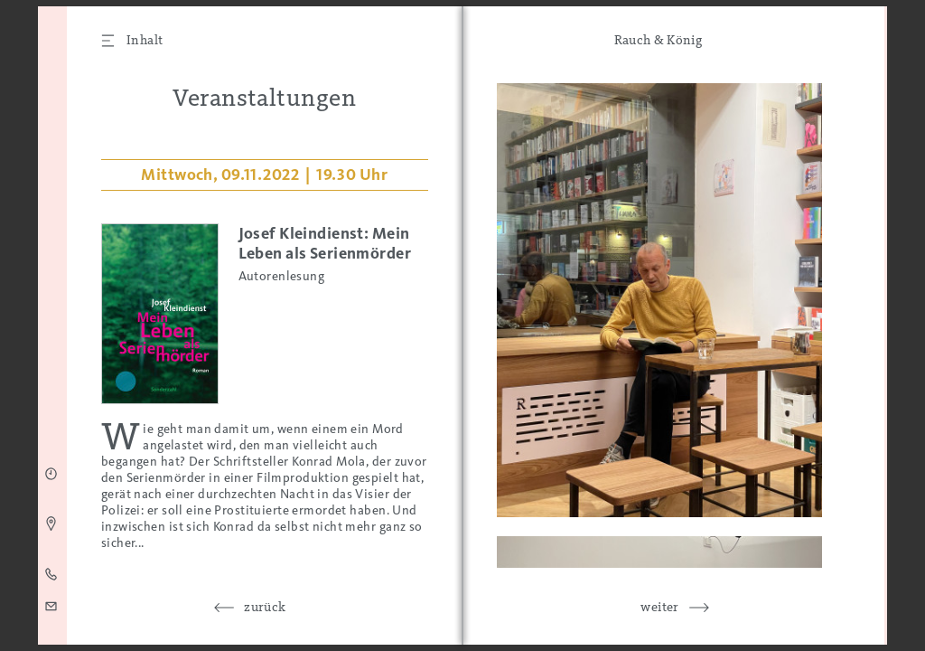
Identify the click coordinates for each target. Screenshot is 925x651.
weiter (659, 607)
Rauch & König (658, 40)
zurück (265, 607)
